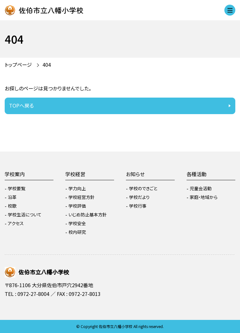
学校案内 (15, 174)
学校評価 (77, 206)
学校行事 (138, 206)
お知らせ (135, 174)
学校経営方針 (81, 197)
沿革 (12, 197)
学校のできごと (143, 188)
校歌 (12, 206)
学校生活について (25, 214)
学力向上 (77, 188)
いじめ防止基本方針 (87, 214)
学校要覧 (16, 188)
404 (46, 64)
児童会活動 (201, 188)
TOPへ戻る (21, 105)
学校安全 (77, 223)
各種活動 (197, 174)
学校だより (139, 197)
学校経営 (75, 174)
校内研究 (77, 232)
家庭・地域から (204, 197)
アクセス (16, 223)
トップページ (18, 64)
